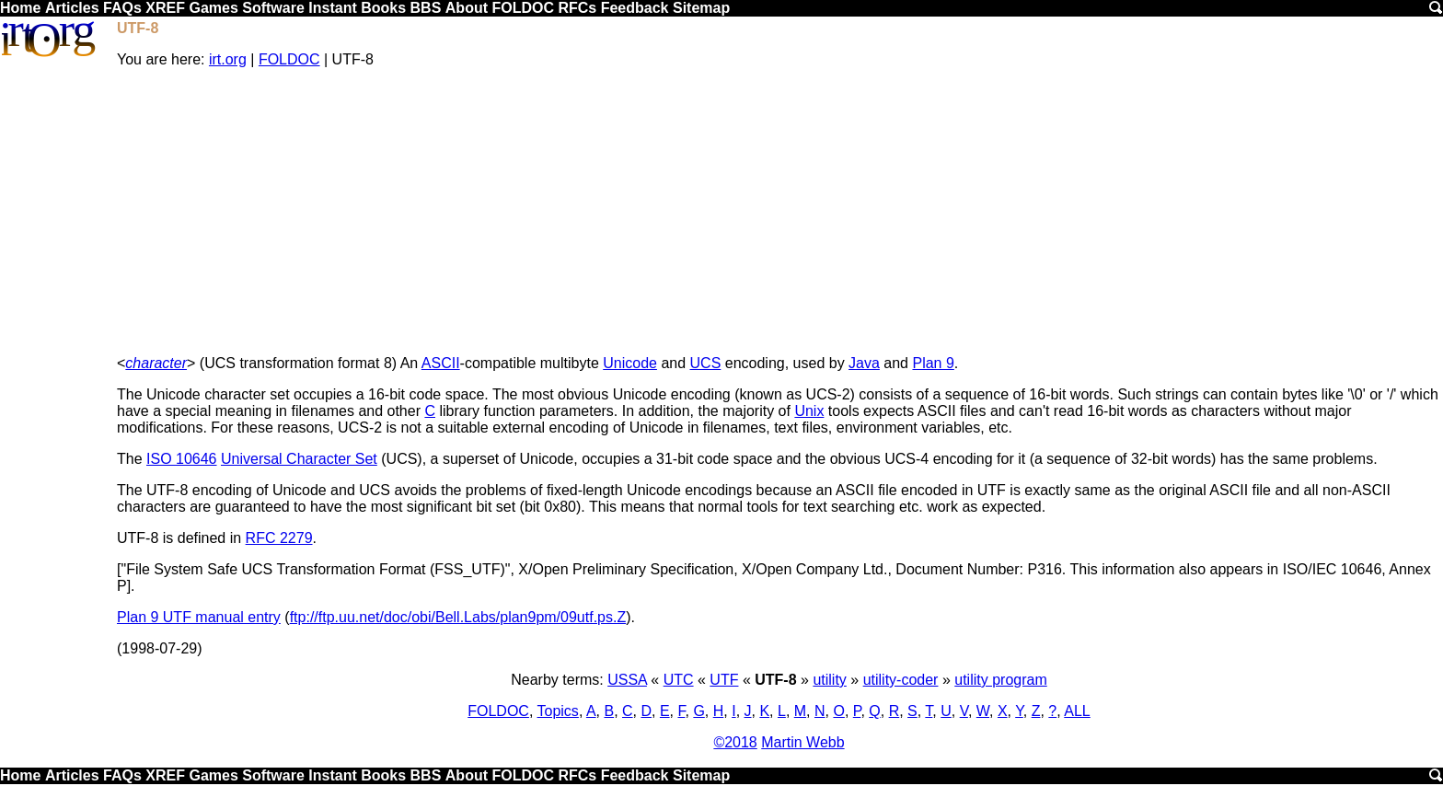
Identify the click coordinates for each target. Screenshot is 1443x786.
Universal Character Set (299, 459)
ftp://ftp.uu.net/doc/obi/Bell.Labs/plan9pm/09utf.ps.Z (458, 617)
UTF (724, 680)
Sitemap (701, 8)
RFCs (577, 8)
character (156, 363)
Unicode (630, 363)
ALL (1077, 711)
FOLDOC (522, 8)
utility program (1000, 680)
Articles (72, 8)
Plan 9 (932, 363)
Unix (809, 411)
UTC (679, 680)
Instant (332, 8)
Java (864, 363)
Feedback (635, 8)
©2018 (734, 742)
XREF (165, 8)
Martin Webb (802, 742)
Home (20, 8)
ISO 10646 (181, 459)
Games (213, 8)
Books (383, 8)
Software (273, 8)
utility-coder (901, 680)
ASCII (440, 363)
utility (829, 680)
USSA (627, 680)
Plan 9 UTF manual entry (199, 617)
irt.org (228, 59)
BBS (426, 8)
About (466, 8)
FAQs (122, 8)
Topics (558, 711)
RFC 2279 (279, 538)
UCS (706, 363)
